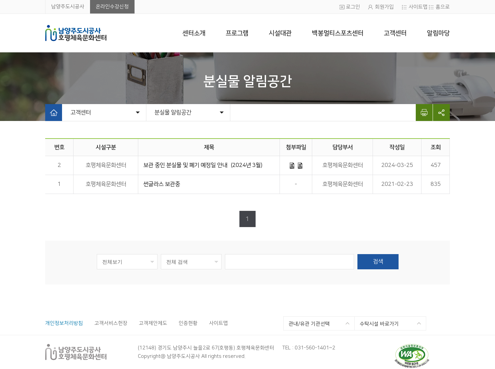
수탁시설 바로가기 (379, 324)
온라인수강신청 (112, 6)
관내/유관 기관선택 (309, 324)
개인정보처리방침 (64, 323)
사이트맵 (418, 7)
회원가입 (384, 7)
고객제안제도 (153, 323)
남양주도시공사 (67, 6)
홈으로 (443, 7)
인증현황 (188, 323)
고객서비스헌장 (110, 323)
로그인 (353, 7)
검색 (378, 262)
